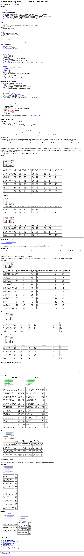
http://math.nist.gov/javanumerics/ (10, 547)
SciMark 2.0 (5, 47)
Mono (4, 88)
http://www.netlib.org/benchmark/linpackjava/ (28, 368)
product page (17, 95)
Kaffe (4, 75)
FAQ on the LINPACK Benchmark (9, 366)
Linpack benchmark (7, 48)
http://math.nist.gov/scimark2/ (11, 243)
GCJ (4, 77)
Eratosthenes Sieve (7, 49)
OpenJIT (7, 69)
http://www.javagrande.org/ (8, 545)
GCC (12, 94)
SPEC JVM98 (6, 46)
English (17, 84)
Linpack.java (5, 370)
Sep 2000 (5, 17)
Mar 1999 (5, 18)
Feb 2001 (5, 16)
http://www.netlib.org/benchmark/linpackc (49, 368)
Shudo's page (5, 9)
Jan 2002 (5, 15)
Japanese (20, 84)
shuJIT (4, 8)
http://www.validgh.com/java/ (9, 549)
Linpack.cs (5, 371)
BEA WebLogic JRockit (7, 63)
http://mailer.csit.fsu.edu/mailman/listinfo (11, 551)
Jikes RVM (5, 72)
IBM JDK (4, 58)
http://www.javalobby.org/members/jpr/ (11, 542)
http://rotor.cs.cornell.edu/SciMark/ (6, 244)
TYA (6, 70)
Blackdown (5, 66)
